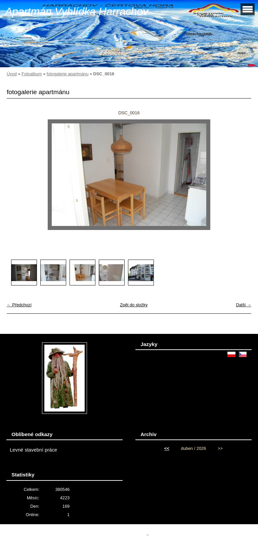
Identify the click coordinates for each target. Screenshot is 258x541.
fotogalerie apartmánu (68, 73)
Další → (243, 304)
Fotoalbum (32, 73)
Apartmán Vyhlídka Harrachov (76, 11)
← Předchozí (19, 304)
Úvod (12, 73)
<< (166, 448)
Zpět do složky (134, 304)
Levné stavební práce (33, 450)
